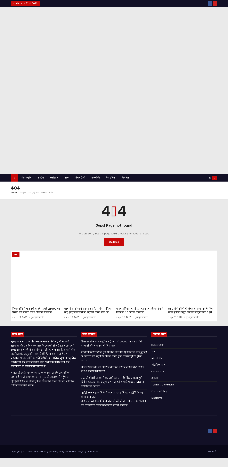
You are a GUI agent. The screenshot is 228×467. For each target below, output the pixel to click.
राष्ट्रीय (41, 186)
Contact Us (157, 380)
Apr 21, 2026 (176, 326)
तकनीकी (95, 186)
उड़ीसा (154, 387)
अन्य (153, 360)
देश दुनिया (110, 186)
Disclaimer (157, 407)
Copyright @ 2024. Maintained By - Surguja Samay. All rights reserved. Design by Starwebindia (55, 460)
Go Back (114, 251)
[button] (210, 187)
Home (14, 201)
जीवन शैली (80, 186)
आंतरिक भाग (158, 374)
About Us (156, 367)
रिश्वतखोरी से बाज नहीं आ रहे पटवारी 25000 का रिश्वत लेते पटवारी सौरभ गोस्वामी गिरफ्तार (36, 319)
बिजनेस (125, 186)
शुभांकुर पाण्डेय (36, 326)
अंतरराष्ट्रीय (26, 186)
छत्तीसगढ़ (54, 186)
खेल (67, 186)
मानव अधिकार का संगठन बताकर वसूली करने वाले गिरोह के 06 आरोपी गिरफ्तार (139, 319)
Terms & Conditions (162, 394)
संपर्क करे (212, 460)
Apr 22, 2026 (21, 326)
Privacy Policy (159, 400)
